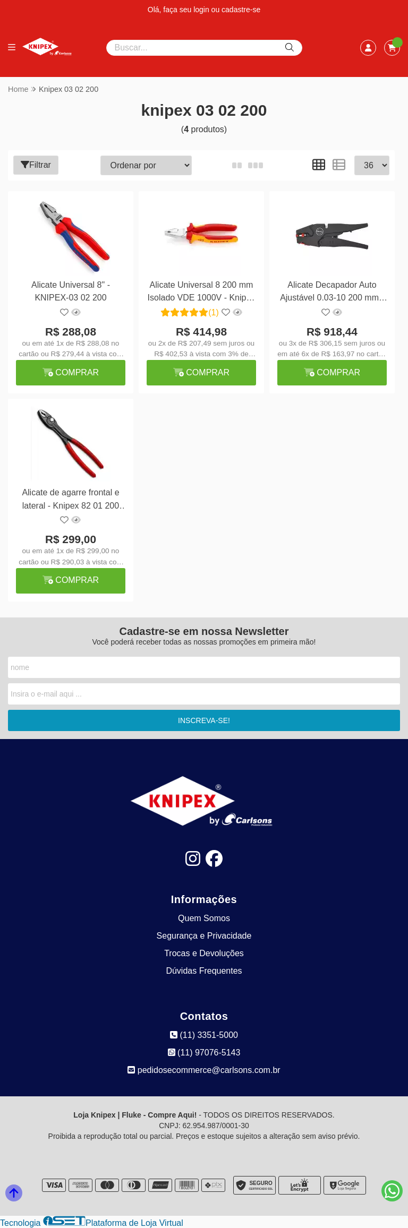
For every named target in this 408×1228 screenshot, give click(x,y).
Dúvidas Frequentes (204, 970)
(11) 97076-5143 (204, 1052)
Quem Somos (204, 918)
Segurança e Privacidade (204, 935)
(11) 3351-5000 (204, 1035)
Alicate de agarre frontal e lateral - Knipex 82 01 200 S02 (70, 500)
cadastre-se (241, 9)
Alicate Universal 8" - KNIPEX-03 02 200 (70, 291)
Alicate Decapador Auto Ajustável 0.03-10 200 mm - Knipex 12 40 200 (332, 292)
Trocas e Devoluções (204, 953)
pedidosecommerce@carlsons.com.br (204, 1070)
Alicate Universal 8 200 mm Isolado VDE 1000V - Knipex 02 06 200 (202, 292)
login (202, 9)
